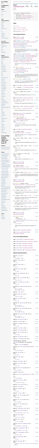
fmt (16, 99)
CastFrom (18, 280)
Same (19, 372)
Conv (19, 292)
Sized (19, 140)
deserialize (18, 116)
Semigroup (25, 374)
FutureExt (20, 328)
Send (17, 243)
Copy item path (15, 8)
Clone (17, 85)
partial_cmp (18, 183)
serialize (17, 216)
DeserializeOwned (23, 423)
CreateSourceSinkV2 (18, 38)
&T (32, 346)
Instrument (21, 330)
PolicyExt (20, 363)
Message (20, 441)
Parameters (19, 40)
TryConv (20, 393)
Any (19, 255)
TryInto (22, 399)
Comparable (23, 286)
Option (23, 15)
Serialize (19, 212)
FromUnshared (21, 344)
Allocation (21, 410)
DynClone (20, 298)
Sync (17, 245)
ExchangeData (21, 428)
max (16, 138)
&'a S (29, 374)
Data (19, 414)
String (22, 14)
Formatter (27, 99)
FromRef (20, 323)
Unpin (17, 247)
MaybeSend (20, 436)
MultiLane (18, 406)
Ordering (29, 132)
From (19, 321)
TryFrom (22, 395)
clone (16, 87)
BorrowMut (20, 273)
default (17, 108)
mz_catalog (15, 3)
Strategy (18, 53)
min (16, 145)
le (15, 195)
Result (15, 101)
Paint (19, 352)
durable (19, 3)
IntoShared (16, 342)
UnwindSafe (19, 250)
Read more (28, 76)
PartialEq (19, 162)
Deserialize (22, 113)
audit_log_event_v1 (34, 3)
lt (15, 190)
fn (26, 59)
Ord (17, 129)
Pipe (19, 356)
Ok (31, 220)
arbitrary (17, 79)
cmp (16, 131)
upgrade (23, 3)
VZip (21, 404)
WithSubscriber (22, 408)
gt (15, 200)
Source (14, 9)
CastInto (22, 277)
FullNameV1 (28, 15)
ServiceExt (21, 384)
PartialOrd (19, 180)
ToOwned (20, 388)
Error (20, 101)
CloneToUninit (22, 282)
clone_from (18, 91)
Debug (17, 97)
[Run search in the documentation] (25, 2)
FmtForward (21, 319)
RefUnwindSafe (20, 241)
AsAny (19, 260)
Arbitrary (19, 37)
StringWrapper (28, 17)
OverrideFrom (23, 346)
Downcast (20, 294)
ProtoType (22, 367)
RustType (18, 370)
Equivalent (23, 302)
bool (28, 166)
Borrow (20, 269)
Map (23, 53)
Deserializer (17, 120)
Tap (19, 386)
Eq (16, 230)
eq (15, 165)
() (17, 101)
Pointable (20, 361)
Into (21, 332)
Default (18, 106)
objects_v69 (27, 3)
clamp (16, 153)
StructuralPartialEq (22, 232)
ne (15, 172)
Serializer (27, 220)
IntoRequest (21, 338)
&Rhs (25, 172)
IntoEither (21, 336)
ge (15, 206)
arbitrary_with (19, 67)
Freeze (18, 239)
